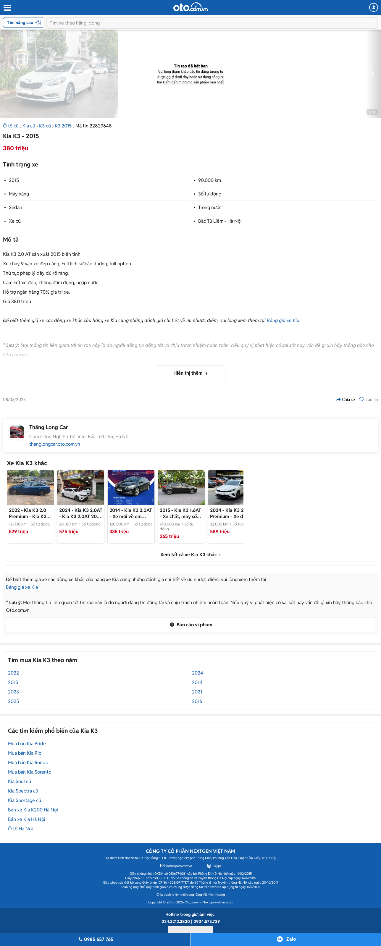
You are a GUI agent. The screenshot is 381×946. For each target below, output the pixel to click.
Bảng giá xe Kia (283, 320)
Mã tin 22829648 (93, 126)
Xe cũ (15, 221)
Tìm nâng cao (24, 22)
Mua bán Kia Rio (24, 753)
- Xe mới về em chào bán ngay (130, 513)
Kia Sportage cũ (24, 800)
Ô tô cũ (11, 126)
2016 (197, 701)
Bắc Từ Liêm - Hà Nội (220, 221)
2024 (197, 673)
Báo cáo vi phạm (190, 625)
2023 (13, 692)
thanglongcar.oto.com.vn (54, 444)
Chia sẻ (345, 399)
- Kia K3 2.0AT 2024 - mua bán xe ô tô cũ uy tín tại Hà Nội (80, 513)
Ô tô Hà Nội (20, 829)
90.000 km (209, 180)
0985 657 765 (95, 939)
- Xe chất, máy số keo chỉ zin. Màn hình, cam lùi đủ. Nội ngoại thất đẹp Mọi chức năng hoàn (181, 513)
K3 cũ (45, 126)
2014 (197, 682)
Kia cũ (28, 126)
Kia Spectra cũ (23, 791)
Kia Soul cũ (19, 781)
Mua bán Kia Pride (27, 743)
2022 (13, 673)
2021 (197, 692)
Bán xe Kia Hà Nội (26, 819)
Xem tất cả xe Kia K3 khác (188, 555)
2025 (13, 701)
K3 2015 (63, 126)
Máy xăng (19, 194)
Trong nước (210, 207)
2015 (14, 180)
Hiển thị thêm (188, 373)
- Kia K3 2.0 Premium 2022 (28, 513)
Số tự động (209, 194)
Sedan (15, 207)
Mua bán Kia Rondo (28, 762)
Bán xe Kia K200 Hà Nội (33, 810)
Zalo (291, 939)
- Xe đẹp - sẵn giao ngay (231, 513)
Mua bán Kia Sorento (29, 772)
